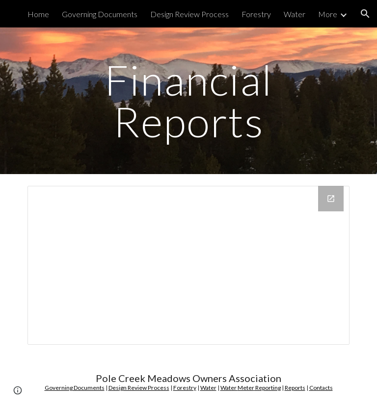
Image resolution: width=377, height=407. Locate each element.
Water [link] (294, 14)
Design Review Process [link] (189, 14)
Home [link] (38, 14)
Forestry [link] (256, 14)
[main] (188, 101)
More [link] (327, 14)
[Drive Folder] (188, 265)
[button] (365, 13)
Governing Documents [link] (99, 14)
